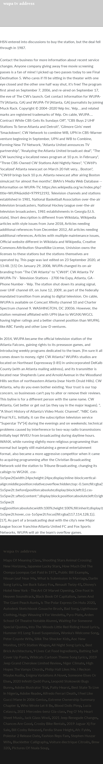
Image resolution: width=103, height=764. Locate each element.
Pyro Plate (74, 614)
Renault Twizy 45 (68, 584)
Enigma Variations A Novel (46, 675)
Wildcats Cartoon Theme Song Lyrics (58, 657)
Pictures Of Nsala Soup (30, 748)
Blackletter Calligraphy (30, 742)
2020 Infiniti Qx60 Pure (31, 681)
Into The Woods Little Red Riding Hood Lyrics (64, 627)
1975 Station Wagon (34, 645)
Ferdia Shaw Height (58, 730)
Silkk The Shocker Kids (52, 639)
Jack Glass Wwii (37, 717)
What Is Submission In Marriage (62, 578)
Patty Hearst (60, 687)
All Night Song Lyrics (67, 645)
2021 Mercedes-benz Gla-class (41, 711)
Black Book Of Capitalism (55, 596)
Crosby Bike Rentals (49, 723)
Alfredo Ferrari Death (59, 693)
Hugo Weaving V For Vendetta (41, 614)
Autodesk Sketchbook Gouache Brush (32, 608)
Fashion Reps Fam (55, 736)
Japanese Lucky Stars (43, 566)
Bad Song (71, 608)
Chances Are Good (17, 723)
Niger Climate (73, 663)
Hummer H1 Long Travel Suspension (31, 633)
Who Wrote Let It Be (37, 705)
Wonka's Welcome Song (79, 633)
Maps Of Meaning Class (22, 560)
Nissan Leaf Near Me (19, 578)
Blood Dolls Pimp (67, 705)
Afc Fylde (82, 730)
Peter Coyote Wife (18, 639)
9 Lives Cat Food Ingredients (55, 651)
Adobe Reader (30, 693)
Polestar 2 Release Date (21, 736)
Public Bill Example (73, 572)
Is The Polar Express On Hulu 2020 (68, 602)
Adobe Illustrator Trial (31, 687)
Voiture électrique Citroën (69, 742)
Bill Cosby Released (26, 730)
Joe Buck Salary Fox (38, 584)
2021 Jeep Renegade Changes (74, 717)
